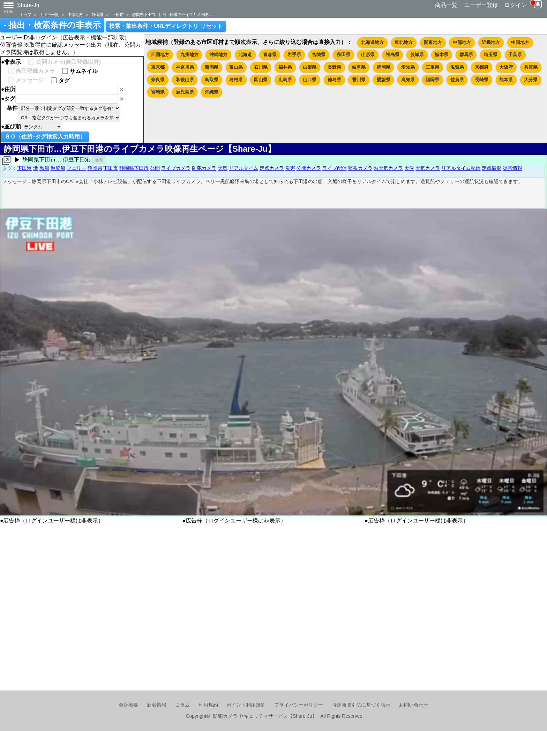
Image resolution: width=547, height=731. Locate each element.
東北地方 (404, 42)
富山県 (236, 67)
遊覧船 (58, 168)
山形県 (368, 54)
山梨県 (309, 67)
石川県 (261, 67)
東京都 (158, 67)
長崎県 (481, 79)
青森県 (270, 54)
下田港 (24, 168)
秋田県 (343, 54)
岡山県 (261, 79)
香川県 (359, 79)
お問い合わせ (413, 705)
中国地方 (520, 42)
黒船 (44, 168)
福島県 (392, 54)
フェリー (76, 168)
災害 (290, 168)
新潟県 (211, 67)
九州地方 (189, 54)
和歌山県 (185, 79)
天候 (409, 168)
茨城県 (417, 54)
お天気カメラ (388, 168)
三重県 (432, 67)
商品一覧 (446, 5)
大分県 (531, 79)
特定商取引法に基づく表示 (361, 705)
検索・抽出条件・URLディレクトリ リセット (166, 26)
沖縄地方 (218, 54)
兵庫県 (531, 67)
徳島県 (334, 79)
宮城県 (318, 54)
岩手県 (294, 54)
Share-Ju (28, 5)
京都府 (481, 67)
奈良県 (158, 79)
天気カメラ (427, 168)
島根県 (236, 79)
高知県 (408, 79)
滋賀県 (457, 67)
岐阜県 (359, 67)
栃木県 (441, 54)
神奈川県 (185, 67)
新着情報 (156, 705)
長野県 (334, 67)
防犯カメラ (204, 168)
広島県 (285, 79)
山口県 (309, 79)
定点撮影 (491, 168)
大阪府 (506, 67)
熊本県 (506, 79)
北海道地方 (372, 42)
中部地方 (75, 14)
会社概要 (128, 705)
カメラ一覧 (49, 14)
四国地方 (160, 54)
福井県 (285, 67)
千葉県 (515, 54)
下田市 (117, 14)
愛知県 (408, 67)
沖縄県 (211, 92)
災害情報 (512, 168)
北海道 (245, 54)
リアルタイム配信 (460, 168)
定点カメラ (272, 168)
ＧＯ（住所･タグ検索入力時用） (45, 137)
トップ (25, 14)
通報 (99, 160)
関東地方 (433, 42)
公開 (155, 168)
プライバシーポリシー (298, 705)
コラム (182, 705)
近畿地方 (491, 42)
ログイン (515, 5)
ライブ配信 (334, 168)
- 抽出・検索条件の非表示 (52, 25)
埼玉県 (490, 54)
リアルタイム (243, 168)
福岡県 (432, 79)
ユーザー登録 (481, 5)
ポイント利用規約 (245, 705)
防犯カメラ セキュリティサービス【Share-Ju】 (265, 716)
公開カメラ (309, 168)
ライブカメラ (175, 168)
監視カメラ (360, 168)
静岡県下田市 (134, 168)
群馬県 (466, 54)
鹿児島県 (185, 92)
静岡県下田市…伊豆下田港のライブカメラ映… (171, 14)
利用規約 (208, 705)
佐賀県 (457, 79)
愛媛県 (383, 79)
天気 (222, 168)
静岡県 (97, 14)
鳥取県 (211, 79)
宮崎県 (158, 92)
